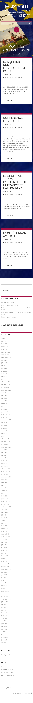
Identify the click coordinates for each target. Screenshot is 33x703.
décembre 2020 (5, 501)
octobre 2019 (5, 534)
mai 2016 (4, 629)
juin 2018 (4, 575)
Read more (10, 100)
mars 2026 (4, 341)
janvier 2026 (4, 347)
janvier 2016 (4, 640)
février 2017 (4, 613)
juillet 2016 (4, 624)
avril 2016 (4, 632)
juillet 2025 (4, 363)
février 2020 (4, 526)
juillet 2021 (4, 482)
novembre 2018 (5, 564)
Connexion (4, 667)
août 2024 (4, 393)
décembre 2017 (5, 591)
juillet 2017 (4, 602)
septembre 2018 (6, 569)
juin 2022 (4, 455)
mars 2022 (4, 461)
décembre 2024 (5, 382)
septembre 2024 (6, 390)
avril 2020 (4, 520)
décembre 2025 (5, 349)
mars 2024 (4, 406)
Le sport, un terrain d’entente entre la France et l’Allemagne (16, 182)
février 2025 (4, 376)
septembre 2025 (6, 357)
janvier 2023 (4, 436)
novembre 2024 (5, 385)
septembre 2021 (6, 477)
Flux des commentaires (8, 672)
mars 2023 (4, 431)
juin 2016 (4, 626)
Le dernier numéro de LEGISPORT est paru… (14, 66)
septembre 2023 (6, 420)
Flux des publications (7, 669)
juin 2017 (4, 604)
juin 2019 (4, 545)
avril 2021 (4, 490)
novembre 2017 (5, 594)
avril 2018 (4, 580)
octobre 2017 (5, 596)
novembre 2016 (5, 615)
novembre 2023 (5, 417)
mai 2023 (4, 425)
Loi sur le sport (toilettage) (8, 317)
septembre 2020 (6, 507)
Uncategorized (9, 77)
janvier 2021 (4, 499)
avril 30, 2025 (7, 75)
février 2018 (4, 585)
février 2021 (4, 496)
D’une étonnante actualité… (16, 234)
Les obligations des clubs (8, 302)
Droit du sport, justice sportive (9, 305)
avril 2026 (4, 338)
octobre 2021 (5, 474)
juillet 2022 (4, 452)
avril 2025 (4, 371)
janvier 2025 (4, 379)
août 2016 (4, 621)
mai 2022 (4, 458)
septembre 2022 (6, 447)
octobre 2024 (5, 387)
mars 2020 (4, 523)
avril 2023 (4, 428)
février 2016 (4, 637)
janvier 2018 (4, 588)
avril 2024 (4, 404)
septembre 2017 (6, 599)
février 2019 (4, 556)
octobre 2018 (5, 566)
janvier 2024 (4, 412)
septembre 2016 (6, 618)
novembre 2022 (5, 442)
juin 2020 (4, 515)
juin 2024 (4, 398)
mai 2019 (4, 547)
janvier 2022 (4, 466)
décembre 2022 (5, 439)
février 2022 (4, 463)
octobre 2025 (5, 355)
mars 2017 (4, 610)
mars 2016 (4, 634)
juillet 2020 (4, 512)
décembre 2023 (5, 414)
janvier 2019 (4, 558)
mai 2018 (4, 577)
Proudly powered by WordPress (22, 693)
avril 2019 (4, 550)
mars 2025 (4, 374)
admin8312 (19, 77)
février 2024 (4, 409)
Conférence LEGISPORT (13, 119)
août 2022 (4, 450)
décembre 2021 (5, 469)
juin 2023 (4, 423)
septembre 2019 (6, 537)
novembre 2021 (5, 471)
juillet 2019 (4, 542)
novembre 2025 (5, 352)
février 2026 (4, 344)
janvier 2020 (4, 528)
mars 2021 (4, 493)
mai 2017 (4, 607)
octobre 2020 (5, 504)
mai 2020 (4, 518)
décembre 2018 (5, 561)
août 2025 (4, 360)
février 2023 (4, 433)
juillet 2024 (4, 395)
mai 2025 (4, 368)
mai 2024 (4, 401)
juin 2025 (4, 366)
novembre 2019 (5, 531)
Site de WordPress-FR (7, 675)
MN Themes (10, 688)
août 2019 (4, 539)
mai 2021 (4, 488)
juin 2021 (4, 485)
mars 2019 (4, 553)
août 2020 (4, 509)
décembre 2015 (5, 643)
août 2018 (4, 572)
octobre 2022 (5, 444)
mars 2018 (4, 583)
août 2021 (4, 480)
